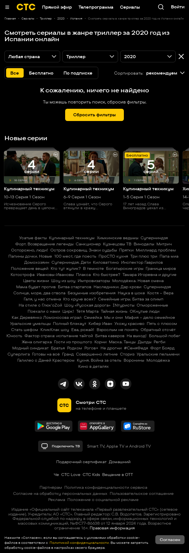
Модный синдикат (30, 347)
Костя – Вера (160, 292)
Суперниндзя (154, 237)
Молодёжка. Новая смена (138, 280)
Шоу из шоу (63, 280)
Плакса (83, 274)
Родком (74, 347)
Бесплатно (41, 73)
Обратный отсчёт (158, 329)
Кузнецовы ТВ (117, 243)
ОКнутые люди (144, 311)
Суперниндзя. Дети (71, 262)
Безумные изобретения (92, 292)
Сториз (127, 354)
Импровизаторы (94, 280)
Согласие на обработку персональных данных (60, 493)
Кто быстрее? (106, 274)
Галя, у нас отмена (42, 299)
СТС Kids (91, 474)
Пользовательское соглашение (142, 493)
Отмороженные (152, 305)
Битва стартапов (74, 286)
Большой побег (164, 335)
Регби (159, 341)
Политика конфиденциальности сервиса (105, 487)
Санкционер (88, 243)
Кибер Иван (100, 323)
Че (56, 474)
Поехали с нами (44, 311)
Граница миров (161, 268)
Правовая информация (112, 527)
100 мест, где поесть (75, 256)
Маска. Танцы (122, 341)
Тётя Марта (87, 311)
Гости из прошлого (73, 341)
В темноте (93, 268)
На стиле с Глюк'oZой (40, 305)
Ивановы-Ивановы (55, 274)
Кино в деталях (93, 366)
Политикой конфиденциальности (79, 542)
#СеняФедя (136, 347)
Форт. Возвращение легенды (44, 243)
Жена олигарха (37, 341)
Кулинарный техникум (72, 237)
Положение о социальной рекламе (103, 499)
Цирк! (68, 311)
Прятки (126, 250)
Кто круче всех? (79, 299)
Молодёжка (158, 360)
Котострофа (23, 274)
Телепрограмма (95, 7)
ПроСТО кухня (113, 256)
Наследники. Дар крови (117, 286)
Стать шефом (24, 329)
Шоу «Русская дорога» (87, 305)
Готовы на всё (46, 354)
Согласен (170, 539)
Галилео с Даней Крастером (46, 360)
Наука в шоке (131, 292)
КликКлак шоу (54, 329)
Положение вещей (29, 268)
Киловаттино (106, 262)
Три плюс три (143, 256)
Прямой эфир (57, 7)
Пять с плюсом (162, 323)
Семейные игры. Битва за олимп (130, 299)
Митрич (164, 243)
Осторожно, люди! (29, 250)
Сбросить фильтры (94, 114)
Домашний (120, 461)
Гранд (68, 354)
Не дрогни (111, 347)
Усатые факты (33, 237)
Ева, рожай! (82, 329)
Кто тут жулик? (66, 268)
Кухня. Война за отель (99, 360)
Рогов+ (91, 347)
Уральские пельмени (158, 354)
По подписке (77, 73)
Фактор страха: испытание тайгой (58, 335)
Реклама (56, 499)
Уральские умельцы (30, 323)
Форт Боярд (162, 347)
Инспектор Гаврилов (142, 262)
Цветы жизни (36, 280)
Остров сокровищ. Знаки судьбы (83, 250)
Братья (58, 347)
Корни (100, 341)
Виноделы (144, 243)
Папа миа (168, 256)
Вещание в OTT (117, 474)
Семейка (93, 317)
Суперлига (19, 354)
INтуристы (123, 305)
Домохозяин (36, 262)
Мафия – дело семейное (150, 317)
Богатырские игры (124, 268)
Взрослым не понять (117, 329)
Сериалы (130, 7)
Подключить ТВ (60, 446)
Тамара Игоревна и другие (149, 274)
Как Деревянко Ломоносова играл (47, 317)
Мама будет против (36, 286)
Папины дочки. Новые (30, 256)
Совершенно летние (97, 354)
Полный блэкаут (69, 323)
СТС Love (70, 474)
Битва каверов (109, 335)
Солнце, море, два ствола (39, 292)
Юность (14, 335)
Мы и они (113, 317)
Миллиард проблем (156, 250)
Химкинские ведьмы (117, 237)
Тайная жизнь (114, 311)
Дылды (144, 341)
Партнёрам (51, 487)
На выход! (137, 335)
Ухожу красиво (129, 323)
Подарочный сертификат (81, 461)
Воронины (134, 360)
